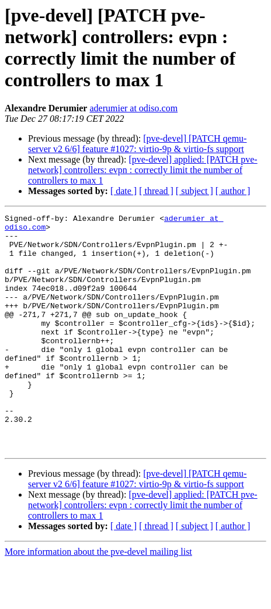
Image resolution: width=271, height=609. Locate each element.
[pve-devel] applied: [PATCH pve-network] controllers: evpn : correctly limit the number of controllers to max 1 (143, 169)
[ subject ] (194, 191)
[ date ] (123, 191)
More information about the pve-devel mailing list (98, 599)
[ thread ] (156, 191)
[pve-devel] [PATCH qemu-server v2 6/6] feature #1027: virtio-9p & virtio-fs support (137, 143)
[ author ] (233, 191)
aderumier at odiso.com (133, 108)
